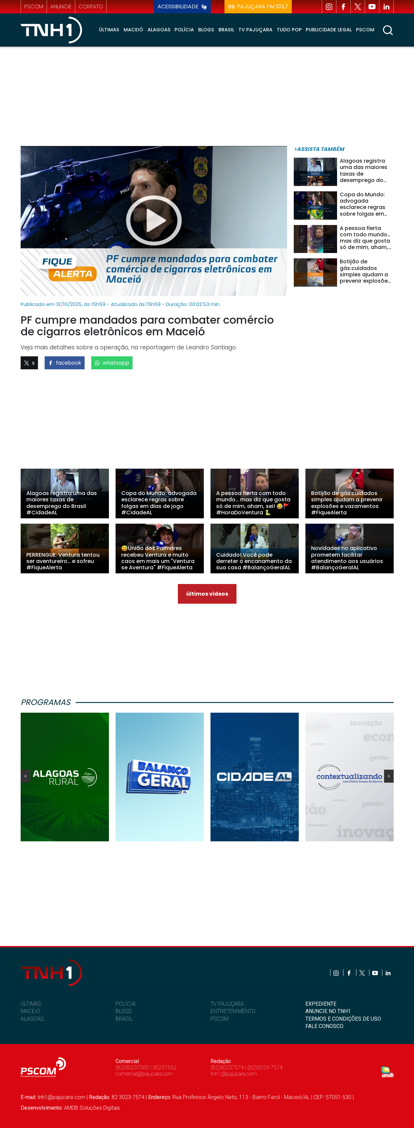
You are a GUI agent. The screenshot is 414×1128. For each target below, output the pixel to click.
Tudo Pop (289, 29)
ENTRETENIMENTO (232, 1011)
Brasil (226, 29)
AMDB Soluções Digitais (92, 1108)
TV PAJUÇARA (227, 1004)
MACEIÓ (30, 1011)
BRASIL (124, 1019)
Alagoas (159, 29)
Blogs (206, 29)
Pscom (365, 29)
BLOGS (124, 1011)
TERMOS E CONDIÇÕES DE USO (343, 1019)
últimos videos (207, 594)
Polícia (184, 29)
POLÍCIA (126, 1004)
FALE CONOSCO (324, 1026)
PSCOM (219, 1019)
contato (91, 6)
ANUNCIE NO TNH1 (328, 1011)
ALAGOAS (32, 1019)
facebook (64, 363)
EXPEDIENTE (320, 1004)
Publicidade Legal (329, 29)
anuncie (61, 6)
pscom (33, 6)
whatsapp (112, 363)
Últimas (109, 29)
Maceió (133, 29)
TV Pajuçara (255, 29)
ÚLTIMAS (31, 1004)
